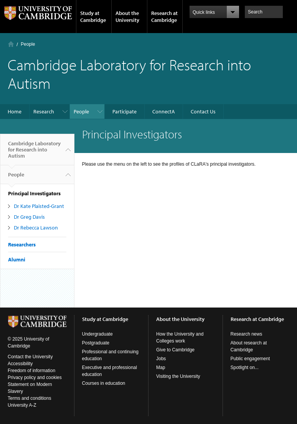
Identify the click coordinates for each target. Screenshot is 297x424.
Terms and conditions (29, 398)
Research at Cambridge (164, 16)
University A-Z (22, 405)
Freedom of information (31, 370)
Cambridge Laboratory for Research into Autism (34, 152)
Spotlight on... (245, 367)
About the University (127, 16)
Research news (246, 334)
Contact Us (203, 111)
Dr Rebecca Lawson (36, 227)
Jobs (161, 358)
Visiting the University (178, 376)
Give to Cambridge (175, 350)
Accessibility (20, 363)
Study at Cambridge (93, 16)
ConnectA (163, 111)
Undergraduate (97, 334)
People (28, 44)
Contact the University (30, 356)
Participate (124, 111)
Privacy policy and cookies (35, 377)
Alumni (16, 259)
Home (11, 44)
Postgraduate (95, 343)
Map (160, 367)
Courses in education (103, 383)
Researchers (22, 244)
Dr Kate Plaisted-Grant (39, 206)
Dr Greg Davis (29, 216)
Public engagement (250, 358)
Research (43, 111)
